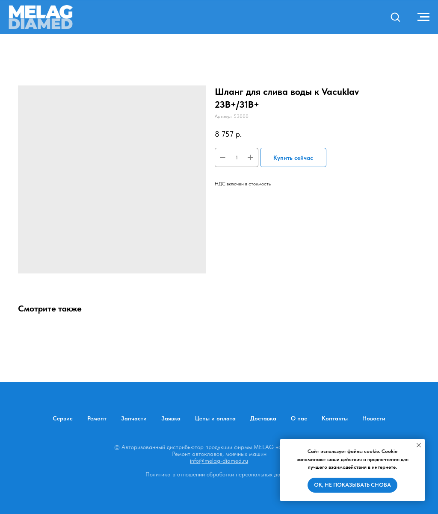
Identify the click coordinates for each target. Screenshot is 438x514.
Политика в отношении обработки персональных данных (219, 474)
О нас (299, 418)
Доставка (263, 418)
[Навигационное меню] (423, 17)
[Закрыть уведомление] (418, 445)
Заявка (171, 418)
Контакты (335, 418)
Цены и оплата (215, 418)
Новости (373, 418)
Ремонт (97, 418)
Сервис (63, 418)
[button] (395, 17)
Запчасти (134, 418)
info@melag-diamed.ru (219, 460)
